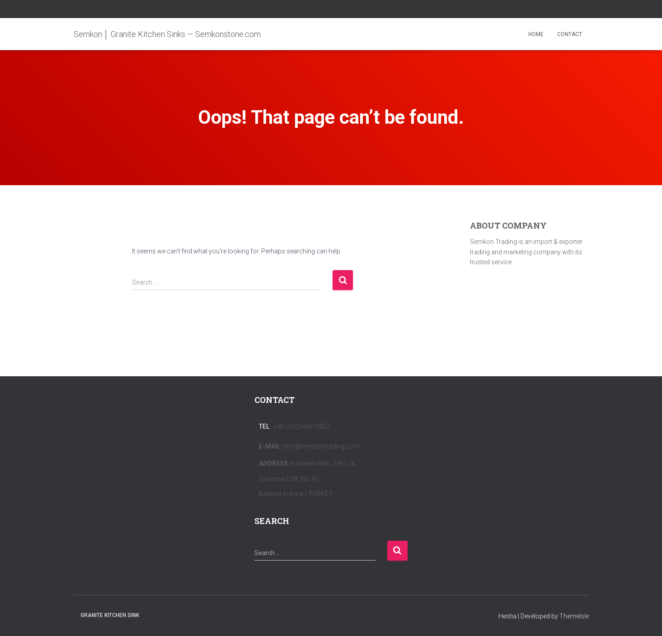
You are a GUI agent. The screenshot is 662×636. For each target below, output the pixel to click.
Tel (264, 426)
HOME (536, 34)
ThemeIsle (574, 616)
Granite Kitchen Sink (109, 615)
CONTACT (569, 34)
